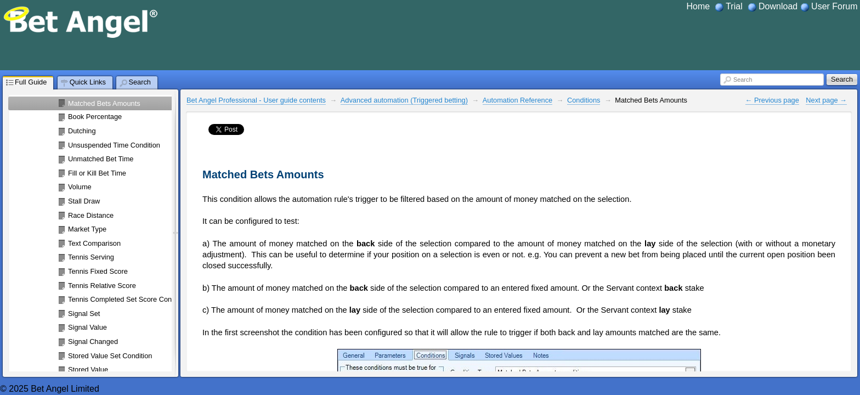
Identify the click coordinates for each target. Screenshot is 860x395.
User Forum (834, 6)
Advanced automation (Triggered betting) (404, 100)
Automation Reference (517, 100)
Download (778, 6)
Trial (734, 6)
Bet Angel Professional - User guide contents (256, 100)
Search (742, 79)
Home (698, 6)
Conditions (583, 100)
